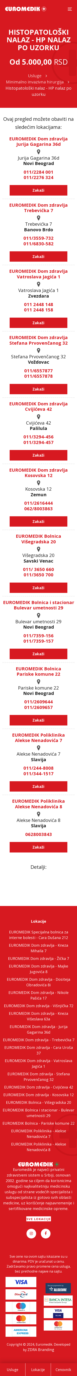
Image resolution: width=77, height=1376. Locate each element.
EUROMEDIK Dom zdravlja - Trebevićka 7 (38, 1039)
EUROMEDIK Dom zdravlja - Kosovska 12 (38, 1094)
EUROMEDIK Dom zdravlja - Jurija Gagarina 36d (39, 1029)
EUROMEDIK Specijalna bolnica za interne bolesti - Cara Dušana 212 (38, 935)
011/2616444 (38, 503)
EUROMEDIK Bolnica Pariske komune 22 (38, 671)
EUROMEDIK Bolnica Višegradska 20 (38, 538)
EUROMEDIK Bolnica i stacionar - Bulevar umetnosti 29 (38, 1113)
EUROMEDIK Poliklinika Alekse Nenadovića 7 (38, 737)
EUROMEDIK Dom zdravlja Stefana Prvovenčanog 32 (38, 340)
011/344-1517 (38, 773)
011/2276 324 (38, 177)
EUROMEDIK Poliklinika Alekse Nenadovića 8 (38, 803)
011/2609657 (38, 707)
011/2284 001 (38, 172)
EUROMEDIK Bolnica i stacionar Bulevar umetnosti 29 (38, 605)
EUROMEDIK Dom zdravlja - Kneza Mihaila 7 (38, 948)
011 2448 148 (38, 304)
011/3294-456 (38, 436)
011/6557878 (38, 376)
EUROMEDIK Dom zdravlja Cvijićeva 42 (38, 406)
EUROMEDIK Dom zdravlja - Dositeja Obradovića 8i (38, 982)
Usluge (12, 1369)
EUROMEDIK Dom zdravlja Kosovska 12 (38, 472)
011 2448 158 (38, 309)
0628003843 (38, 834)
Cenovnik (63, 1369)
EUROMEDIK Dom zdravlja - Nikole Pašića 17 (38, 995)
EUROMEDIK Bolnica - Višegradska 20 (38, 1102)
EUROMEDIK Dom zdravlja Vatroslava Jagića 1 (38, 273)
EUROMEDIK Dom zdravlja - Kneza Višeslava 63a (38, 1016)
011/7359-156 (38, 635)
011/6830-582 (38, 243)
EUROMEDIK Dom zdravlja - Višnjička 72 (38, 1005)
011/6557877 (38, 370)
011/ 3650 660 (38, 569)
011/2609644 (38, 701)
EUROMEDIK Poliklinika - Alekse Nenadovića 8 (38, 1147)
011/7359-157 (38, 640)
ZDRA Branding (41, 1349)
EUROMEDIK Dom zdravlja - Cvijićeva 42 (38, 1087)
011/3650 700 (38, 574)
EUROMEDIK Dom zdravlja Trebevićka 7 (38, 207)
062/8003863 (38, 508)
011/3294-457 (38, 442)
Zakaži (38, 190)
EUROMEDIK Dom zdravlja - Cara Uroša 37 (38, 1050)
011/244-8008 (38, 768)
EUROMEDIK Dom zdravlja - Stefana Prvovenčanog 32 (38, 1076)
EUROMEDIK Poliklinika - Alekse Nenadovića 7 (38, 1133)
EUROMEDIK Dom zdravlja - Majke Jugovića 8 (38, 969)
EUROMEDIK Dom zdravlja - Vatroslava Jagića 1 (38, 1063)
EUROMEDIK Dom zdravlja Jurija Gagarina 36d (38, 141)
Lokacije (38, 1369)
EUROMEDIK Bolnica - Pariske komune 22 (38, 1123)
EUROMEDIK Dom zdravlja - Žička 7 (38, 958)
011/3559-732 (38, 238)
